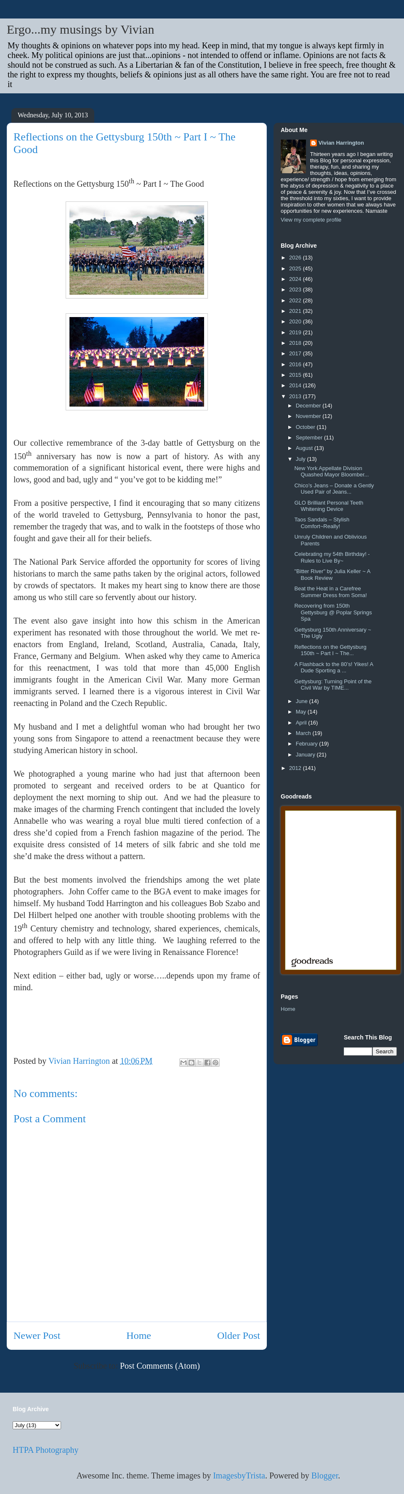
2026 (296, 257)
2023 (296, 289)
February (307, 743)
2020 (296, 321)
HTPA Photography (46, 1449)
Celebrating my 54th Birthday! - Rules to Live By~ (331, 557)
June (302, 701)
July (301, 459)
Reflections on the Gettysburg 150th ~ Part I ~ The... (330, 650)
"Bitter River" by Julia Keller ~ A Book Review (332, 574)
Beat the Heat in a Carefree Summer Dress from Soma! (330, 591)
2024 (296, 279)
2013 (296, 396)
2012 (296, 768)
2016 (296, 364)
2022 (296, 300)
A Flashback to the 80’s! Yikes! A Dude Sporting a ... (333, 667)
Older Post (238, 1335)
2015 (296, 375)
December (309, 405)
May (302, 712)
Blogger (324, 1475)
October (306, 427)
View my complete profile (311, 220)
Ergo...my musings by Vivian (80, 29)
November (309, 416)
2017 (296, 353)
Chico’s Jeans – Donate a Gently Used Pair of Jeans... (334, 488)
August (305, 448)
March (304, 733)
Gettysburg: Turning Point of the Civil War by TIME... (333, 684)
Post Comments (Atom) (160, 1365)
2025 (296, 268)
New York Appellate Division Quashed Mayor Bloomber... (331, 471)
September (310, 437)
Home (138, 1335)
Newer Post (36, 1335)
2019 (296, 332)
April (302, 722)
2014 (296, 385)
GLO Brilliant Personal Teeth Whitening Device (328, 506)
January (306, 754)
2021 (296, 311)
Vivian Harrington (341, 143)
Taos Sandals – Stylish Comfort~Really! (321, 522)
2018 (296, 343)
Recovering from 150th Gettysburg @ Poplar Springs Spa (333, 612)
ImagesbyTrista (239, 1475)
